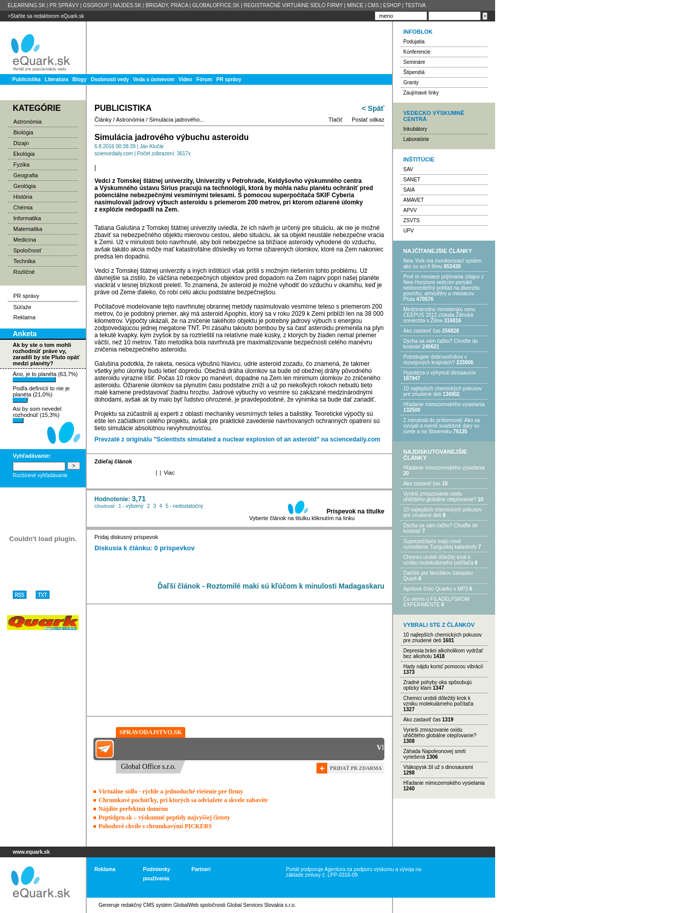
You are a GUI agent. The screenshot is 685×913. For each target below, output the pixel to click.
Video (185, 79)
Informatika (27, 218)
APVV (410, 210)
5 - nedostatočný (184, 506)
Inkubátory (415, 129)
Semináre (414, 62)
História (22, 197)
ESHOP (392, 5)
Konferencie (416, 52)
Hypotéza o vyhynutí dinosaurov (439, 373)
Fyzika (21, 164)
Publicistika (26, 79)
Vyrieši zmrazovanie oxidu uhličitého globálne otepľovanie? (439, 496)
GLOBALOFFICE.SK (215, 5)
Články (103, 119)
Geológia (24, 186)
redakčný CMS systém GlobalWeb (160, 905)
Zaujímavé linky (420, 93)
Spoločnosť (27, 250)
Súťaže (22, 307)
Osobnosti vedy (109, 79)
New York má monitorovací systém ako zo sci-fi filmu (442, 263)
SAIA (409, 190)
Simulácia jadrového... (176, 119)
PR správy (228, 79)
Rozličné (24, 272)
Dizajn (21, 143)
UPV (408, 230)
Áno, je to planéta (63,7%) (45, 376)
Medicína (24, 240)
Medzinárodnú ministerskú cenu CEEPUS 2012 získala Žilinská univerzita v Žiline (439, 315)
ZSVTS (411, 220)
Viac (169, 473)
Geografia (25, 175)
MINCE (355, 5)
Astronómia (27, 122)
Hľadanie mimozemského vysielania (444, 404)
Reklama (24, 317)
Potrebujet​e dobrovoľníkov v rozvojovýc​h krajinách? (435, 359)
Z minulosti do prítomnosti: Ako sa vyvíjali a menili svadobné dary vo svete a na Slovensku (441, 425)
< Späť (373, 108)
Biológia (23, 132)
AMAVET (413, 200)
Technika (24, 261)
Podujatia (414, 41)
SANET (411, 179)
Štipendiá (414, 72)
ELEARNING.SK (26, 5)
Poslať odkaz (368, 119)
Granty (411, 82)
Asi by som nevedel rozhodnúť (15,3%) (37, 414)
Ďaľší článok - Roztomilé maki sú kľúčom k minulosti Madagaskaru (271, 586)
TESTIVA (415, 5)
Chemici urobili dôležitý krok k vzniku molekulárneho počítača (438, 560)
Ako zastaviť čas (422, 331)
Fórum (204, 79)
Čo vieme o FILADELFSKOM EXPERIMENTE (436, 601)
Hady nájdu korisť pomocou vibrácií (443, 666)
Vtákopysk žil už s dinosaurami (438, 767)
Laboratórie (416, 139)
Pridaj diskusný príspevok (126, 537)
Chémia (23, 207)
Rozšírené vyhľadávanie (40, 475)
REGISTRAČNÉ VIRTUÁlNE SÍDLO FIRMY (292, 5)
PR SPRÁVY (64, 5)
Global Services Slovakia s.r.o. (261, 905)
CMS (373, 5)
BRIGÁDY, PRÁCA (166, 5)
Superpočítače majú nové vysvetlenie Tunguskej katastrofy (440, 544)
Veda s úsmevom (154, 79)
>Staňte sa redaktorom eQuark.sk (46, 16)
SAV (408, 169)
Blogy (79, 79)
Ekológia (24, 154)
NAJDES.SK (127, 5)
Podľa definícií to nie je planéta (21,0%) (41, 394)
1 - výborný (130, 506)
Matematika (27, 229)
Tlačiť (335, 119)
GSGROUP (96, 5)
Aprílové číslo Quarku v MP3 (435, 589)
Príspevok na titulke (355, 511)
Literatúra (56, 79)
